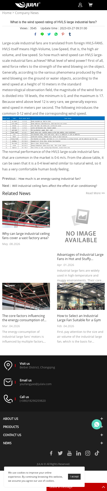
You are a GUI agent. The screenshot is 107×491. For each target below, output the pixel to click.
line (42, 34)
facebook (35, 34)
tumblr (70, 34)
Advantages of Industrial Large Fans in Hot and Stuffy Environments (80, 257)
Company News (27, 13)
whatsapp (56, 34)
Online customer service (97, 424)
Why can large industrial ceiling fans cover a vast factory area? (26, 236)
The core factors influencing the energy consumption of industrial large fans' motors (24, 318)
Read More (95, 193)
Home (7, 13)
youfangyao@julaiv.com (36, 384)
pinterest (63, 34)
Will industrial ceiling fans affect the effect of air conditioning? (54, 186)
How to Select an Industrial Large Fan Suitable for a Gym (79, 318)
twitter (49, 34)
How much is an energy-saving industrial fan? (49, 179)
